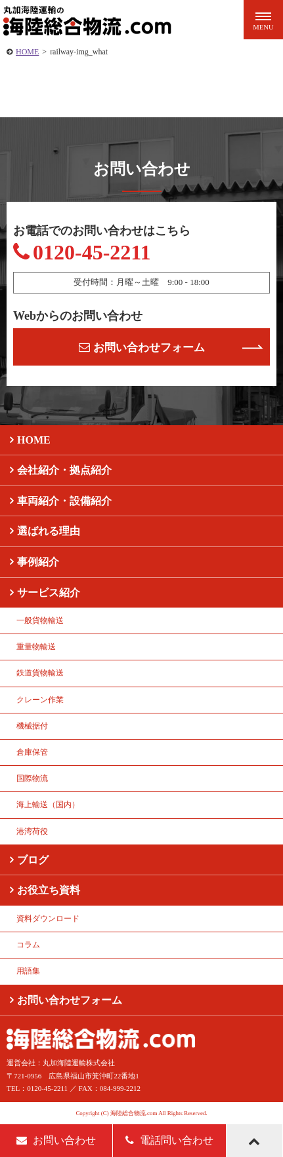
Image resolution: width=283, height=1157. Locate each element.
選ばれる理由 (48, 531)
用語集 (28, 971)
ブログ (33, 859)
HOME (27, 51)
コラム (28, 944)
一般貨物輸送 (40, 620)
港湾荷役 (32, 831)
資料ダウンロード (47, 918)
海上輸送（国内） (47, 804)
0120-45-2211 (82, 252)
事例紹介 (38, 561)
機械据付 (32, 725)
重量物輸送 (36, 646)
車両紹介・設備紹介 (64, 500)
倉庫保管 (32, 752)
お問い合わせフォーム (142, 347)
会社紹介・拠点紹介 (64, 470)
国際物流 (32, 778)
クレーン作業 (40, 699)
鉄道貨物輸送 (40, 672)
